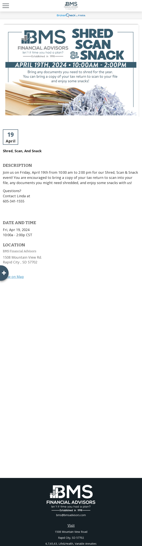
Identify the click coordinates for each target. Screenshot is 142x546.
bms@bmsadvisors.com (71, 515)
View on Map (13, 276)
